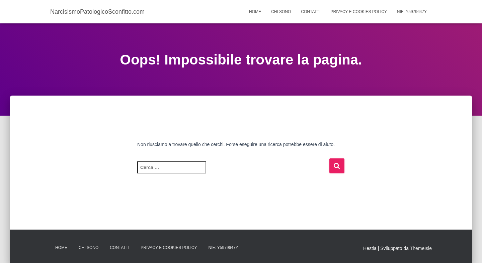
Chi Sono (281, 11)
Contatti (310, 11)
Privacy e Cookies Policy (359, 11)
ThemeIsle (421, 248)
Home (255, 11)
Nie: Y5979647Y (412, 11)
